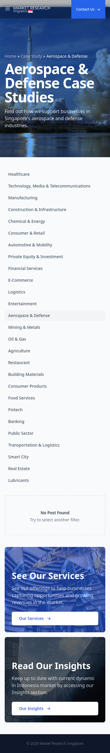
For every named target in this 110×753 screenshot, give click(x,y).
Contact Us (88, 9)
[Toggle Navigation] (8, 9)
